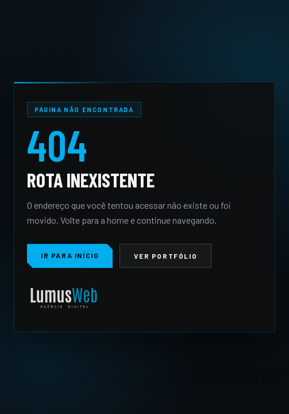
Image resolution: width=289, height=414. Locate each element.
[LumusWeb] (64, 298)
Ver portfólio (165, 256)
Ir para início (70, 255)
